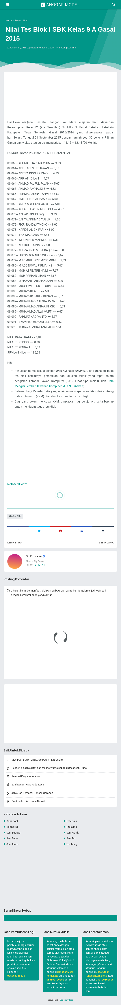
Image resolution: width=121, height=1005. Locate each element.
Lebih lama (106, 542)
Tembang (71, 844)
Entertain (71, 821)
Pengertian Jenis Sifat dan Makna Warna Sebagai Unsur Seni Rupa (49, 767)
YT (43, 564)
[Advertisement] (60, 90)
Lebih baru (14, 542)
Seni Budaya (13, 832)
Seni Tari (71, 838)
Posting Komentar (68, 47)
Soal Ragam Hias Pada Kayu (28, 784)
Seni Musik (72, 832)
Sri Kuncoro (34, 556)
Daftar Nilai (16, 516)
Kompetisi (12, 826)
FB (35, 564)
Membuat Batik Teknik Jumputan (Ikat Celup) (37, 759)
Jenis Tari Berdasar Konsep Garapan (32, 792)
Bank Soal (12, 821)
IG (39, 564)
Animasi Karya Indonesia (26, 776)
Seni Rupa (12, 838)
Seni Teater (12, 844)
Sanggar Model (61, 4)
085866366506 (16, 975)
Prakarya (71, 826)
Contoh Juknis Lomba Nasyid (28, 801)
